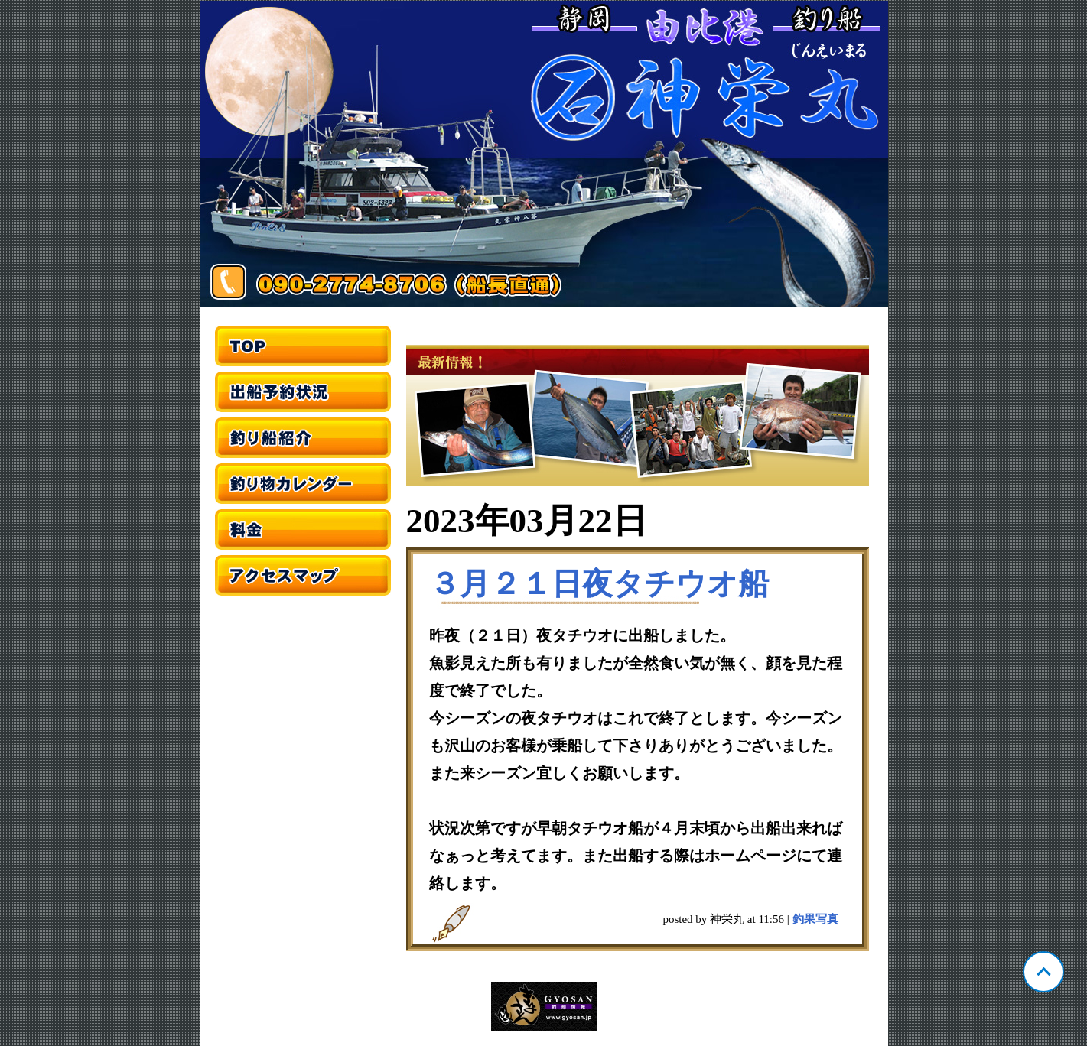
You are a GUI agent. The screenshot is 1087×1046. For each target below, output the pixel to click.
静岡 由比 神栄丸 (544, 154)
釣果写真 (815, 919)
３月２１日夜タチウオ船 (599, 584)
